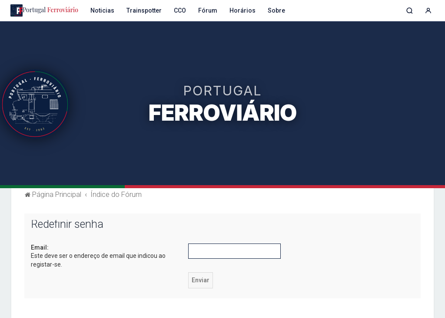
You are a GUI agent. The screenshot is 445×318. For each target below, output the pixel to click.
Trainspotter (144, 10)
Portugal (44, 10)
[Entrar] (428, 10)
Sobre (276, 10)
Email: (40, 247)
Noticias (102, 10)
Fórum (207, 10)
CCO (180, 10)
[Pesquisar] (409, 10)
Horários (242, 10)
